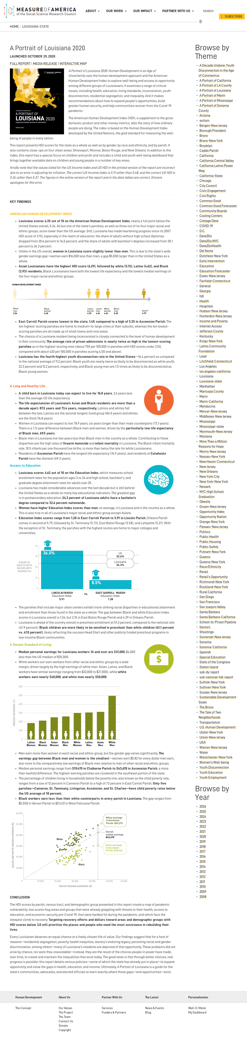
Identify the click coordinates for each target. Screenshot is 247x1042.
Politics (204, 532)
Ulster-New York (211, 732)
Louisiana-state (210, 381)
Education (206, 266)
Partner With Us (112, 997)
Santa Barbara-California (217, 617)
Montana (205, 436)
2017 (202, 851)
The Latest (152, 997)
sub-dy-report (209, 672)
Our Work (114, 11)
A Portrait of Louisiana (215, 90)
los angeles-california (215, 371)
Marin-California (211, 401)
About (91, 11)
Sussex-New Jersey (213, 692)
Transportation (209, 722)
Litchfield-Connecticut (215, 361)
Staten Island (208, 667)
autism (204, 120)
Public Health (209, 536)
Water (203, 752)
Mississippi (207, 421)
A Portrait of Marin (212, 95)
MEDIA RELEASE (45, 63)
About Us (64, 997)
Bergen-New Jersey (213, 125)
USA (202, 742)
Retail (203, 572)
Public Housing (210, 541)
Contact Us (66, 1021)
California (206, 155)
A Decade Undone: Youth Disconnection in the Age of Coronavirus (216, 70)
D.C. (202, 231)
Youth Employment (213, 777)
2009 (202, 891)
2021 (202, 831)
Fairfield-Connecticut (214, 281)
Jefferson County (211, 331)
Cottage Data (208, 221)
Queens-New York (212, 562)
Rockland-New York (213, 587)
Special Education (212, 657)
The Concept (23, 1008)
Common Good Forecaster (218, 206)
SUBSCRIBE (234, 16)
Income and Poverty (213, 321)
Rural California (210, 592)
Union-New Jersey (212, 737)
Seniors (204, 627)
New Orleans (208, 471)
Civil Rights (207, 196)
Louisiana (206, 376)
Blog (148, 1012)
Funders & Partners (114, 1012)
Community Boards (213, 211)
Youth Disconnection (214, 767)
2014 (202, 866)
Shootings (206, 632)
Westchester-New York (215, 757)
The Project (66, 1012)
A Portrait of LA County (215, 85)
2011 (202, 882)
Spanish (205, 652)
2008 (202, 896)
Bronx (203, 135)
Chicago (205, 180)
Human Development (28, 997)
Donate (63, 1025)
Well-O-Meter (197, 1008)
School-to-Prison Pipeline (217, 622)
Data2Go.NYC (209, 241)
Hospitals (206, 306)
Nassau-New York (212, 456)
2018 (202, 846)
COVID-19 (206, 226)
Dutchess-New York (213, 256)
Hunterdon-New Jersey (215, 316)
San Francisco (209, 602)
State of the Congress (214, 662)
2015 (202, 861)
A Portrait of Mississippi (216, 100)
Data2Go (205, 236)
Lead (203, 356)
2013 (202, 871)
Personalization (198, 997)
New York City (209, 476)
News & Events (154, 1008)
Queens (204, 557)
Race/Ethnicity (210, 567)
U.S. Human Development (217, 727)
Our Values (65, 1008)
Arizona (204, 115)
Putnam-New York (212, 552)
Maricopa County (211, 391)
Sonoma (205, 642)
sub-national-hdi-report (216, 677)
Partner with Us (176, 11)
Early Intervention (212, 261)
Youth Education (211, 772)
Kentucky (206, 336)
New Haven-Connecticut (217, 461)
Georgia (205, 291)
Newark (205, 486)
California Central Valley (216, 160)
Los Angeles (208, 366)
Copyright (65, 1029)
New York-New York (213, 481)
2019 (202, 841)
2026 (202, 806)
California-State (211, 176)
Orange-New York (212, 522)
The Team (65, 1016)
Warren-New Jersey (213, 747)
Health (204, 301)
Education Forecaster (214, 271)
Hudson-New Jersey (213, 311)
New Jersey (207, 466)
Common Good (210, 201)
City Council (208, 185)
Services (107, 1008)
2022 (202, 826)
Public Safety (208, 547)
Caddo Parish (208, 150)
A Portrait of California (215, 80)
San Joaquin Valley (212, 607)
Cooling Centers (210, 216)
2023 (202, 821)
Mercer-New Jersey (213, 411)
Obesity (204, 501)
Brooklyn (205, 146)
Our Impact (142, 11)
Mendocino (207, 406)
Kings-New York (211, 341)
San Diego (206, 597)
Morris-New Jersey (212, 451)
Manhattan (207, 386)
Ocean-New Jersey (212, 506)
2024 (202, 816)
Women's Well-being (214, 762)
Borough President (212, 130)
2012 (202, 876)
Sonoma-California (213, 647)
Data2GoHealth (210, 246)
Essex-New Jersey (212, 276)
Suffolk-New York (212, 682)
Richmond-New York (214, 582)
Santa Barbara (209, 612)
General (205, 286)
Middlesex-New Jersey (215, 416)
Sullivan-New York (212, 687)
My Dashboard (197, 1012)
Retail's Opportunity (213, 577)
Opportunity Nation (213, 516)
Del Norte (206, 251)
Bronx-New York (211, 140)
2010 (202, 886)
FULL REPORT (20, 63)
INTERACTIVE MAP (73, 63)
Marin (203, 396)
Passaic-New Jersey (213, 527)
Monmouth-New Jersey (215, 431)
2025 (202, 811)
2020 (202, 836)
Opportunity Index (212, 511)
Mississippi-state (211, 426)
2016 (202, 856)
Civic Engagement (212, 191)
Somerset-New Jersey (215, 637)
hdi (201, 296)
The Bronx (206, 707)
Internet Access (210, 326)
